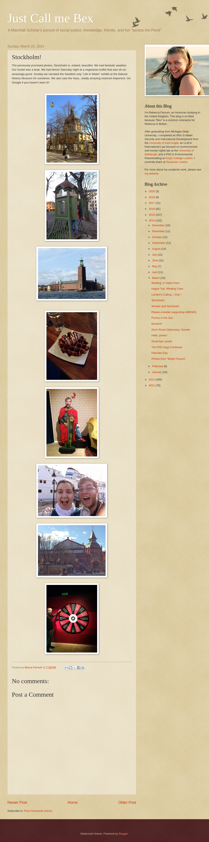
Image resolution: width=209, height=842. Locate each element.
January (157, 372)
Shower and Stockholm (165, 306)
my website (151, 173)
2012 (152, 385)
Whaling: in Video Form (165, 283)
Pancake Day (159, 352)
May (155, 266)
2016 (152, 208)
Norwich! (156, 323)
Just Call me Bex (50, 18)
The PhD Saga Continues (166, 347)
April (155, 272)
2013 (152, 379)
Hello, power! (159, 335)
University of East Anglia (163, 142)
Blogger (123, 833)
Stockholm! (158, 300)
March (156, 277)
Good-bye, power (161, 341)
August (156, 248)
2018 (152, 197)
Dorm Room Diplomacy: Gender (170, 329)
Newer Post (17, 802)
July (154, 254)
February (158, 366)
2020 (152, 191)
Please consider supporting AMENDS (173, 312)
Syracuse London (176, 161)
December (158, 225)
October (157, 237)
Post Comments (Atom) (38, 810)
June (155, 260)
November (158, 231)
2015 (152, 214)
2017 (152, 202)
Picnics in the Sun (162, 317)
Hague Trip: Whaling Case (167, 288)
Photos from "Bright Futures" (168, 358)
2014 (152, 220)
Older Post (127, 802)
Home (73, 802)
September (159, 242)
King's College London (179, 158)
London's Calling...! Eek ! (166, 294)
